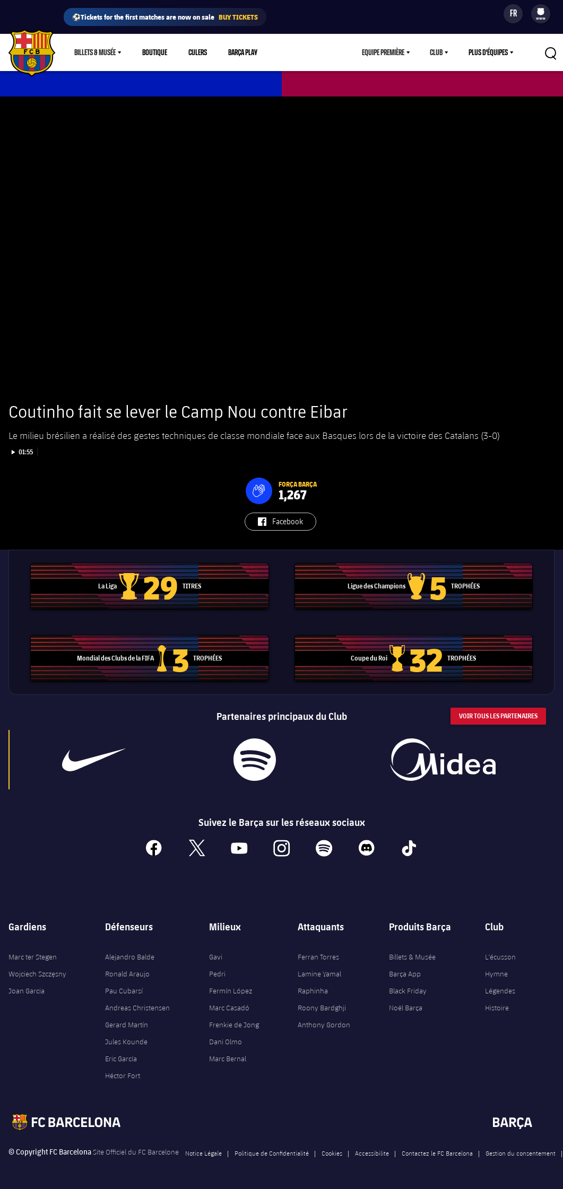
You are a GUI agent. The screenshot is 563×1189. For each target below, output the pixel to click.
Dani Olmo (225, 1041)
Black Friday (408, 991)
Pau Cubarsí (124, 991)
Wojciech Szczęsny (37, 974)
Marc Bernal (227, 1058)
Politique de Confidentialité (272, 1153)
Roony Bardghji (322, 1007)
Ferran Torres (318, 957)
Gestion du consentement (521, 1153)
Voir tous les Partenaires (498, 716)
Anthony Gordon (324, 1024)
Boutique (154, 52)
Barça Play (242, 52)
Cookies (332, 1153)
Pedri (217, 974)
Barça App (405, 974)
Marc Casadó (229, 1007)
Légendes (500, 991)
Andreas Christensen (137, 1007)
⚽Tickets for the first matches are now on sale (165, 17)
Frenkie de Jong (234, 1024)
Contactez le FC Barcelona (437, 1153)
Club (436, 52)
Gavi (215, 957)
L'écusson (500, 957)
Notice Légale (203, 1153)
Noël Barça (405, 1007)
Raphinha (313, 991)
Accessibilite (372, 1153)
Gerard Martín (126, 1024)
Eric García (121, 1058)
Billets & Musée (95, 52)
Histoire (497, 1007)
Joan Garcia (26, 991)
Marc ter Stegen (32, 957)
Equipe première (383, 52)
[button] (259, 491)
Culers (197, 52)
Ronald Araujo (127, 974)
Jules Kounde (126, 1041)
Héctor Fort (122, 1075)
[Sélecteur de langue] (513, 13)
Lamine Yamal (319, 974)
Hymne (496, 974)
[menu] (540, 13)
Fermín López (230, 991)
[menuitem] (540, 11)
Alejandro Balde (129, 957)
